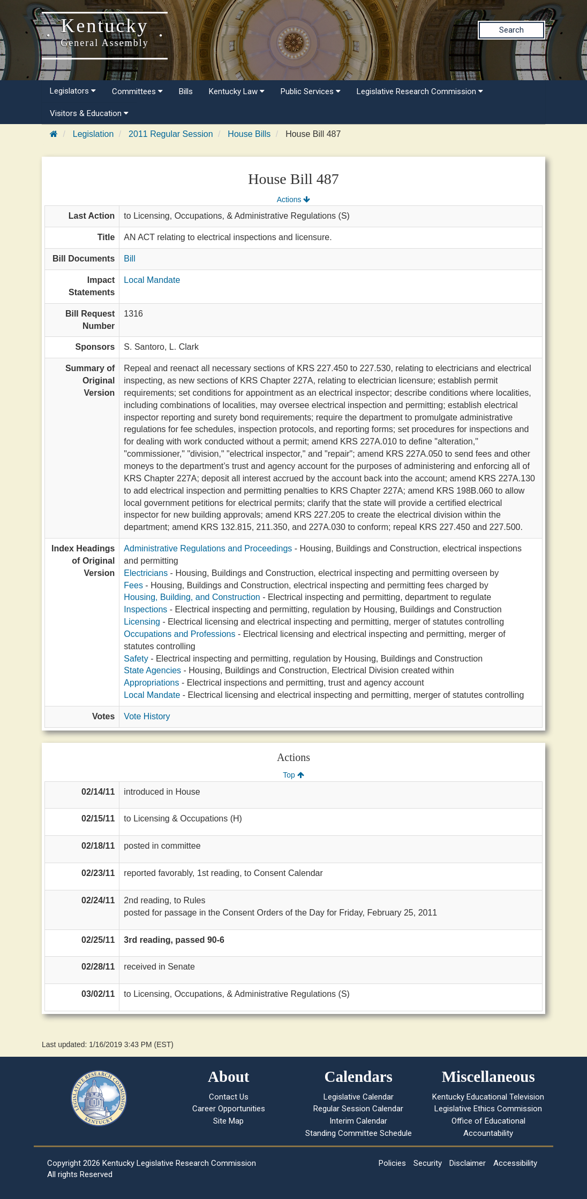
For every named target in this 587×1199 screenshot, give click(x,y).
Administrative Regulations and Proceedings (208, 548)
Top (293, 775)
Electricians (146, 573)
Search (511, 30)
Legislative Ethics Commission (488, 1108)
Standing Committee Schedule (358, 1133)
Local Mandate (152, 280)
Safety (136, 658)
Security (427, 1163)
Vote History (147, 716)
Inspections (145, 609)
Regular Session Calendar (358, 1108)
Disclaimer (467, 1163)
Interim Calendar (358, 1121)
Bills (186, 91)
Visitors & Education (89, 113)
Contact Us (229, 1097)
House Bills (249, 134)
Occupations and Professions (179, 634)
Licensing (142, 621)
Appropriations (151, 682)
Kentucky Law (237, 91)
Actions (293, 199)
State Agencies (152, 670)
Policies (392, 1163)
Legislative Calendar (358, 1097)
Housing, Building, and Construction (192, 597)
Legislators (73, 91)
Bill (129, 258)
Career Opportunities (228, 1108)
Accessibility (515, 1163)
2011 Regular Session (171, 134)
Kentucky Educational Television (488, 1097)
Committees (137, 91)
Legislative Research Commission (420, 91)
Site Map (228, 1121)
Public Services (311, 91)
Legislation (93, 134)
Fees (133, 585)
